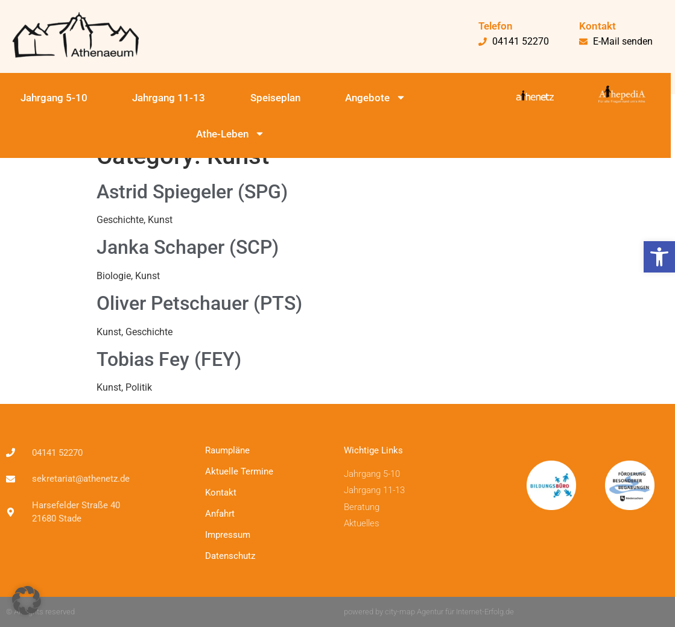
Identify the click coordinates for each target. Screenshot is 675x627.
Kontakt (220, 492)
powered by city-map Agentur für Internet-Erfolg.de (429, 611)
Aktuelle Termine (239, 471)
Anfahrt (220, 513)
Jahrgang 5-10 (54, 98)
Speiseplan (275, 98)
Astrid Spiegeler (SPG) (192, 191)
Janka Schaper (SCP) (188, 247)
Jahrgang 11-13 (168, 98)
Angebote (375, 97)
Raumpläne (227, 450)
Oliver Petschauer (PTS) (199, 303)
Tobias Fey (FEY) (169, 359)
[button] (659, 257)
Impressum (227, 534)
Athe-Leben (230, 133)
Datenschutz (230, 555)
